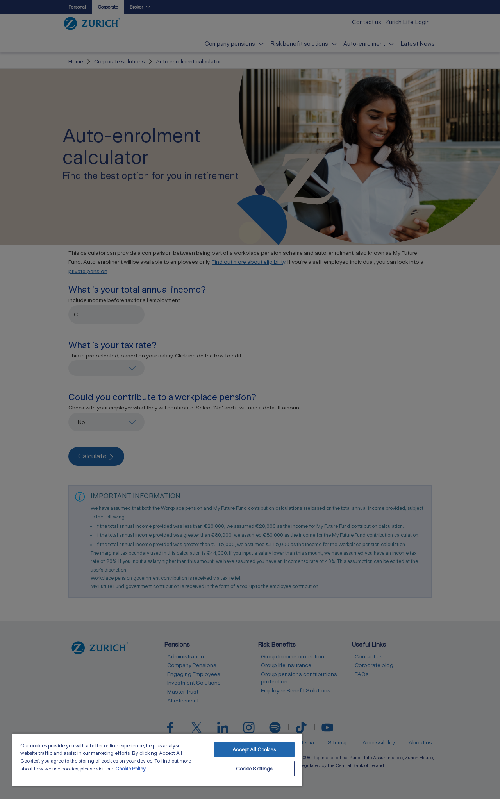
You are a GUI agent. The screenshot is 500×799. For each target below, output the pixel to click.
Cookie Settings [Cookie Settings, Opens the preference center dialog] (254, 769)
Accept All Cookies (253, 750)
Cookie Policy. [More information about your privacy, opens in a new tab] (130, 769)
